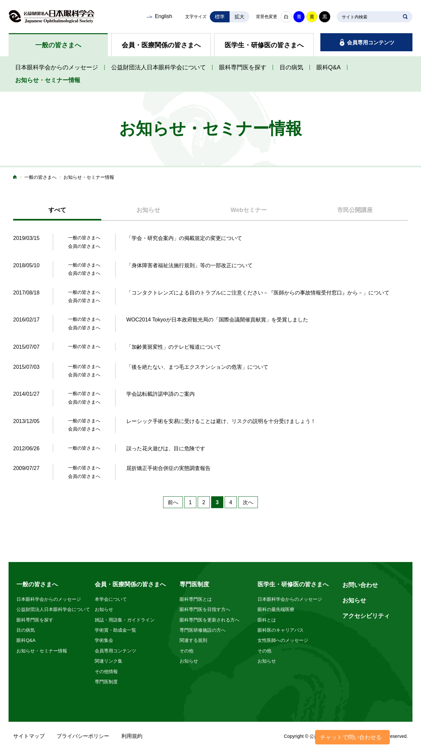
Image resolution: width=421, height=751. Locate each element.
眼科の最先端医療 (276, 609)
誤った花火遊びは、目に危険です (165, 448)
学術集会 (104, 640)
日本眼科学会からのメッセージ (56, 67)
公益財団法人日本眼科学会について (158, 67)
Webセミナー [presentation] (249, 210)
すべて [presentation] (57, 210)
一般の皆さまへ (58, 45)
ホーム (15, 178)
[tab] (57, 210)
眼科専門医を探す (242, 67)
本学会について (111, 599)
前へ (173, 502)
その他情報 (106, 671)
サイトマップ (29, 736)
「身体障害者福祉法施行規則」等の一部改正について (189, 265)
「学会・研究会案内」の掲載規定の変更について (184, 238)
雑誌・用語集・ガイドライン (125, 619)
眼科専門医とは (196, 599)
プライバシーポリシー (83, 736)
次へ (248, 502)
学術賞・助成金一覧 (115, 630)
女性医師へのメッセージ (283, 640)
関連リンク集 (108, 661)
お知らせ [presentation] (148, 210)
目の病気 (291, 67)
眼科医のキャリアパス (281, 630)
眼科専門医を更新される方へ (209, 619)
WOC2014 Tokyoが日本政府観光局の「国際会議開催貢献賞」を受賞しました (217, 319)
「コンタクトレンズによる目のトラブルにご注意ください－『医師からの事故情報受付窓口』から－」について (257, 292)
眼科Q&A (328, 67)
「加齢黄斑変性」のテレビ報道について (173, 347)
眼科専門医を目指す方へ (205, 609)
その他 (186, 650)
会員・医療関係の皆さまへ (161, 45)
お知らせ (104, 609)
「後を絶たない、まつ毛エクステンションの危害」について (197, 367)
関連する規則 (193, 640)
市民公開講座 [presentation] (355, 210)
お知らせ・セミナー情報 (47, 80)
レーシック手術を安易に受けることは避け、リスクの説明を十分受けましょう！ (221, 421)
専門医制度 (106, 681)
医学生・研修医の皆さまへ (264, 45)
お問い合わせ (360, 585)
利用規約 (131, 736)
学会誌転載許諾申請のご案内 (160, 394)
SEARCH (405, 16)
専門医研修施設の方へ (203, 630)
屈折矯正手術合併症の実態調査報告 (168, 468)
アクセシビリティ (366, 616)
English (163, 16)
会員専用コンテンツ (370, 42)
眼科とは (267, 619)
